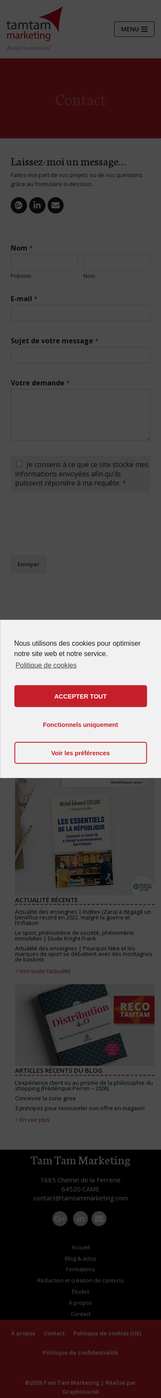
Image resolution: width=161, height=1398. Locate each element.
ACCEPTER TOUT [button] (80, 696)
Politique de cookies (45, 665)
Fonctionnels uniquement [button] (80, 724)
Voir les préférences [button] (80, 753)
